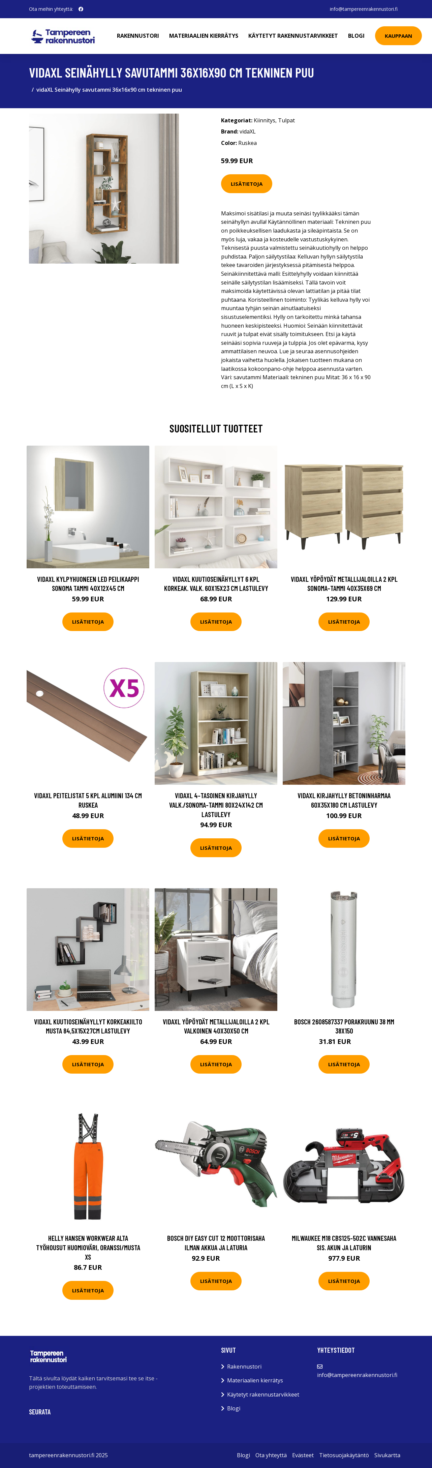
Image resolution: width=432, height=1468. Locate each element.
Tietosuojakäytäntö (344, 1455)
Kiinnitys (264, 120)
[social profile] (81, 9)
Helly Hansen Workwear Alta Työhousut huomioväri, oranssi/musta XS (88, 1247)
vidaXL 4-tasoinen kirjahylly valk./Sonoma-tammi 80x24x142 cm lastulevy (216, 804)
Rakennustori (138, 35)
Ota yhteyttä (271, 1455)
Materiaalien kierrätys (203, 35)
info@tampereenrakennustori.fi (364, 9)
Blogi (356, 35)
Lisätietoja (247, 183)
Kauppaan (398, 35)
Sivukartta (387, 1455)
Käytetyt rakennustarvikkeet (293, 35)
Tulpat (286, 120)
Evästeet (303, 1455)
